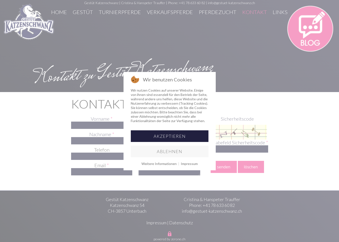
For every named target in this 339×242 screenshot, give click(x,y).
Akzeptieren (170, 136)
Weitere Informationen (159, 164)
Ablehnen (169, 151)
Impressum (189, 164)
